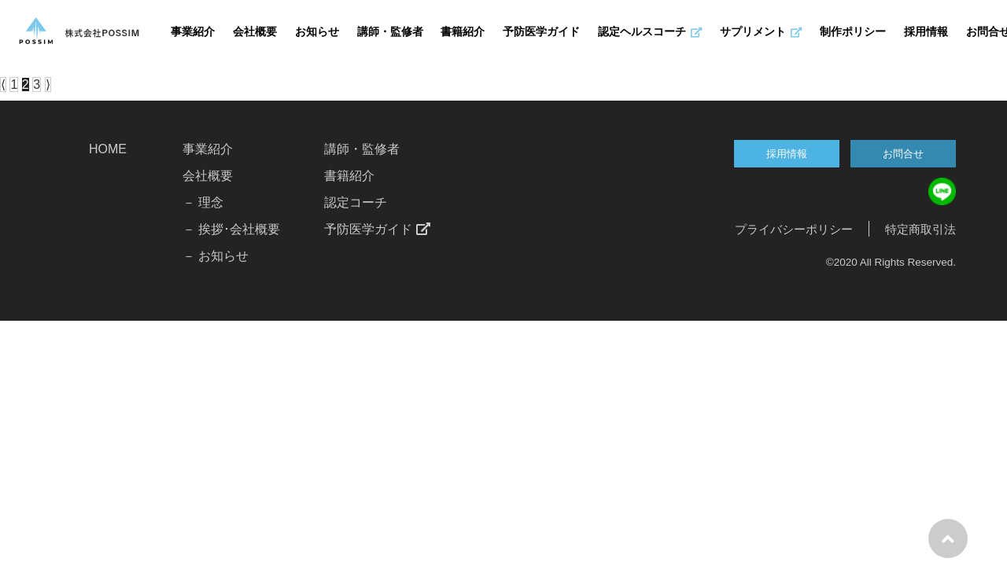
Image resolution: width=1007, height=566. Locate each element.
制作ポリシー (853, 32)
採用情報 (926, 32)
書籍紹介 (463, 32)
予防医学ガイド (541, 32)
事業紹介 (193, 32)
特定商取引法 (920, 229)
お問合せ (903, 154)
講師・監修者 (390, 32)
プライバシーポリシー (794, 229)
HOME (108, 149)
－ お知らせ (216, 256)
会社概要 (255, 32)
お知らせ (317, 32)
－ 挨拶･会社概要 (231, 229)
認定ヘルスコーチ (650, 32)
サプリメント (761, 32)
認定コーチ (355, 202)
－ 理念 (203, 202)
